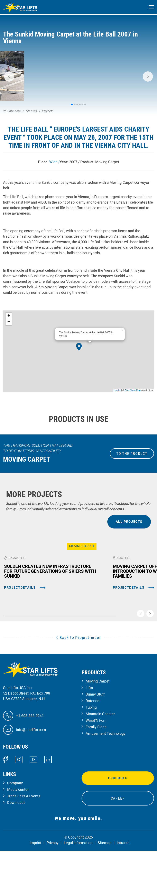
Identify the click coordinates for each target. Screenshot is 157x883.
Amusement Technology (106, 767)
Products (118, 812)
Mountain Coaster (100, 747)
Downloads (16, 836)
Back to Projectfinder (78, 671)
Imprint (35, 876)
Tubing (91, 741)
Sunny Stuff (95, 728)
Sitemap (104, 876)
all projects (129, 522)
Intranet (123, 876)
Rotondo (92, 734)
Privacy (52, 876)
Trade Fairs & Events (23, 830)
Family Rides (96, 760)
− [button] (8, 322)
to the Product (131, 453)
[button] (9, 76)
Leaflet (117, 390)
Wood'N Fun (95, 754)
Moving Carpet (98, 715)
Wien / (54, 162)
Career (118, 832)
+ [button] (8, 316)
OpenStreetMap (133, 390)
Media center (18, 823)
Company (15, 816)
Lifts (89, 721)
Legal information (78, 876)
